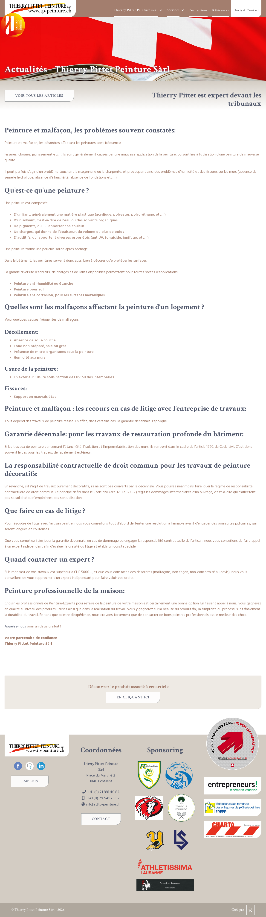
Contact (101, 819)
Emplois (29, 781)
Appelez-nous (15, 627)
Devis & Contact (246, 10)
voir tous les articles (39, 95)
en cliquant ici (133, 697)
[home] (40, 8)
